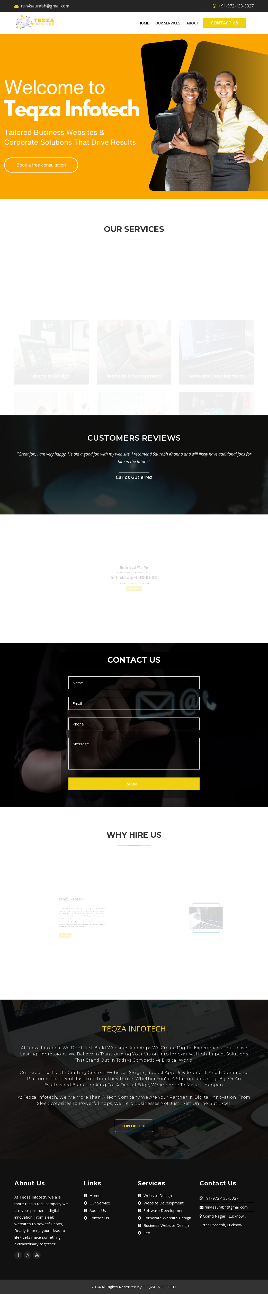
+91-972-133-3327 (233, 6)
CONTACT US (134, 1125)
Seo (144, 1232)
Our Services (167, 23)
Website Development (161, 1202)
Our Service (97, 1202)
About (192, 23)
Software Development (161, 1210)
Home (143, 23)
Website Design (155, 1195)
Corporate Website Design (164, 1217)
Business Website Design (163, 1225)
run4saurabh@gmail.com (41, 6)
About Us (95, 1210)
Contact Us (224, 23)
